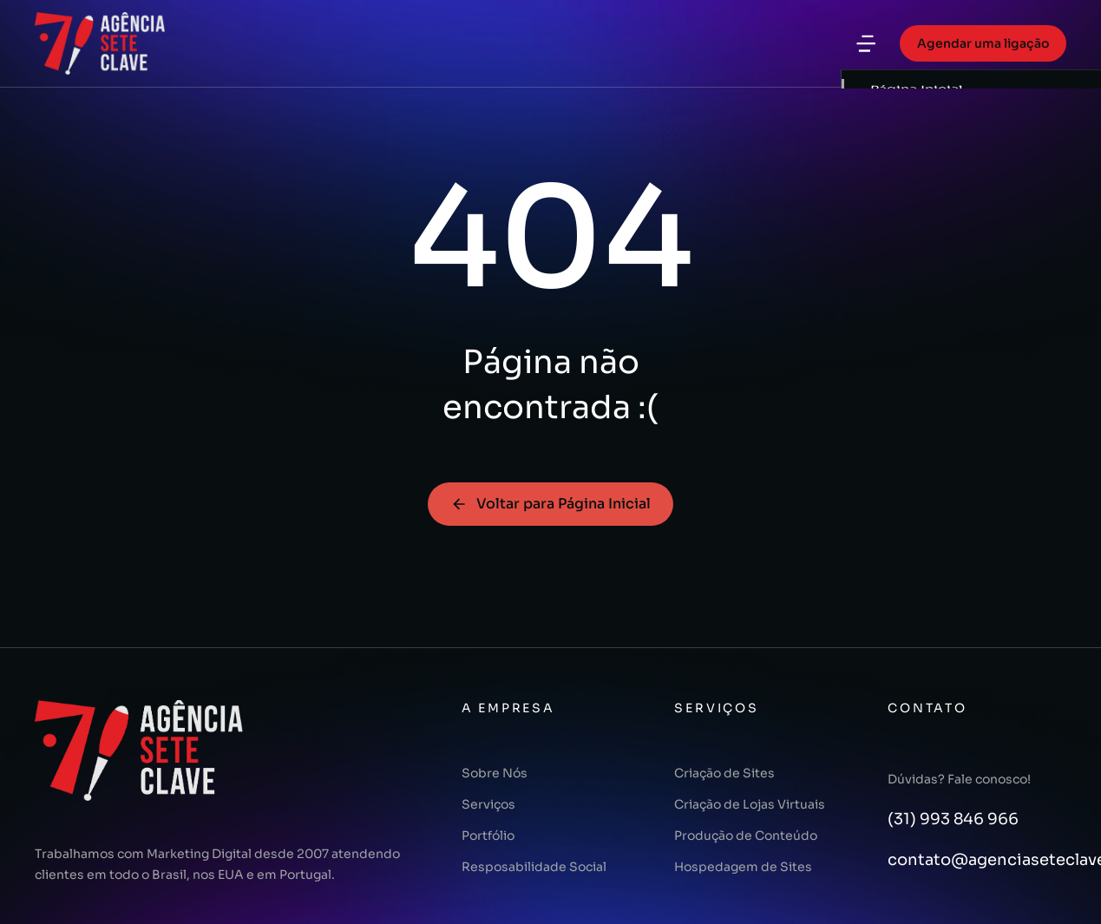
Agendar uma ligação (983, 43)
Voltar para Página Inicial (550, 504)
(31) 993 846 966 (953, 819)
